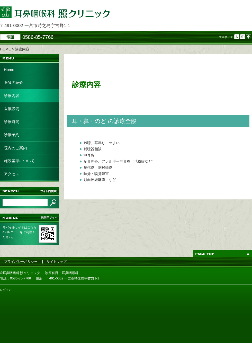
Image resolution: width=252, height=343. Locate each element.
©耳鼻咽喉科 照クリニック (20, 273)
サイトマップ (57, 261)
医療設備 (11, 109)
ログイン (5, 289)
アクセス (11, 174)
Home (9, 69)
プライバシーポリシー (21, 261)
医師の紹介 (13, 82)
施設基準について (19, 161)
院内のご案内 (15, 148)
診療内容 (11, 95)
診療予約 (11, 135)
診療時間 (11, 121)
